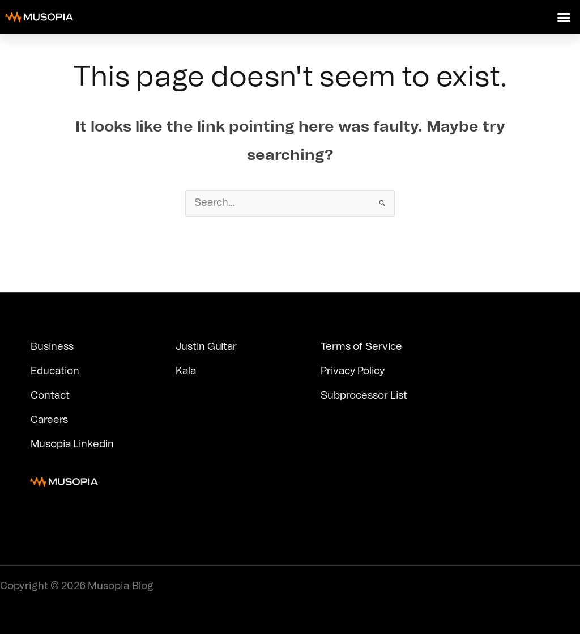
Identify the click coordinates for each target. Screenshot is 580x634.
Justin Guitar (207, 347)
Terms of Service (362, 347)
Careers (50, 420)
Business (52, 347)
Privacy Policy (355, 371)
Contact (50, 396)
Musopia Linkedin (74, 444)
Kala (186, 371)
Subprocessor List (364, 396)
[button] (564, 17)
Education (55, 371)
